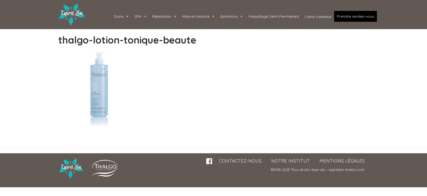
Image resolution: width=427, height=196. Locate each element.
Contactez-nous (240, 161)
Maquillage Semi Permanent (274, 16)
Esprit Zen (72, 14)
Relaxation (164, 16)
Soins (121, 16)
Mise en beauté (198, 16)
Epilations (231, 16)
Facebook (209, 161)
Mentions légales (342, 161)
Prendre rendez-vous (355, 16)
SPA (141, 16)
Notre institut (290, 161)
